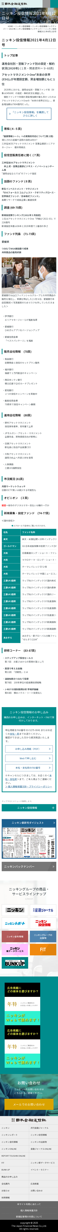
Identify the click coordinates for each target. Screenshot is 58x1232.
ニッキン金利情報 (10, 1141)
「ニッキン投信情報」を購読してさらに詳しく (30, 113)
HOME (10, 26)
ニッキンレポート (10, 1134)
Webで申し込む (28, 758)
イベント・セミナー (40, 1169)
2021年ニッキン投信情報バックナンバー (26, 28)
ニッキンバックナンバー (19, 866)
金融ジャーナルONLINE (41, 1148)
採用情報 (6, 1197)
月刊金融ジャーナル (40, 1127)
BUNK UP (6, 1169)
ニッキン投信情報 (22, 26)
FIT (3, 1162)
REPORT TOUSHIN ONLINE (13, 1155)
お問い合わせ (37, 1190)
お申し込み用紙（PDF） (28, 748)
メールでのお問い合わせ (29, 1104)
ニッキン (6, 1127)
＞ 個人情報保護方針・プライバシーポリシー (28, 786)
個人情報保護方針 (29, 1210)
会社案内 (6, 1183)
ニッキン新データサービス (43, 1162)
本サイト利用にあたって (29, 1204)
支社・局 (14, 733)
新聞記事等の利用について (29, 1216)
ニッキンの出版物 (39, 1141)
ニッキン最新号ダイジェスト (28, 822)
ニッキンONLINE (9, 1148)
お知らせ (6, 1190)
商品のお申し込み (10, 1176)
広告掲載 (35, 1183)
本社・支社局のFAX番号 (27, 767)
